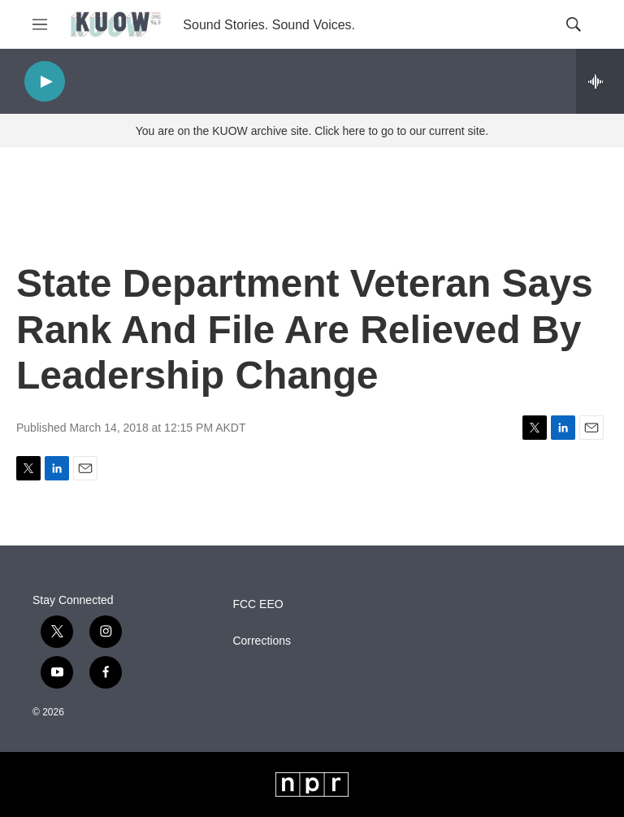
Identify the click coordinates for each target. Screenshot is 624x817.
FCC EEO (257, 604)
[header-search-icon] (573, 24)
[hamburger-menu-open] (39, 24)
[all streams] (600, 81)
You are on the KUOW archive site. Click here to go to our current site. (312, 130)
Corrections (261, 641)
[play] (45, 81)
